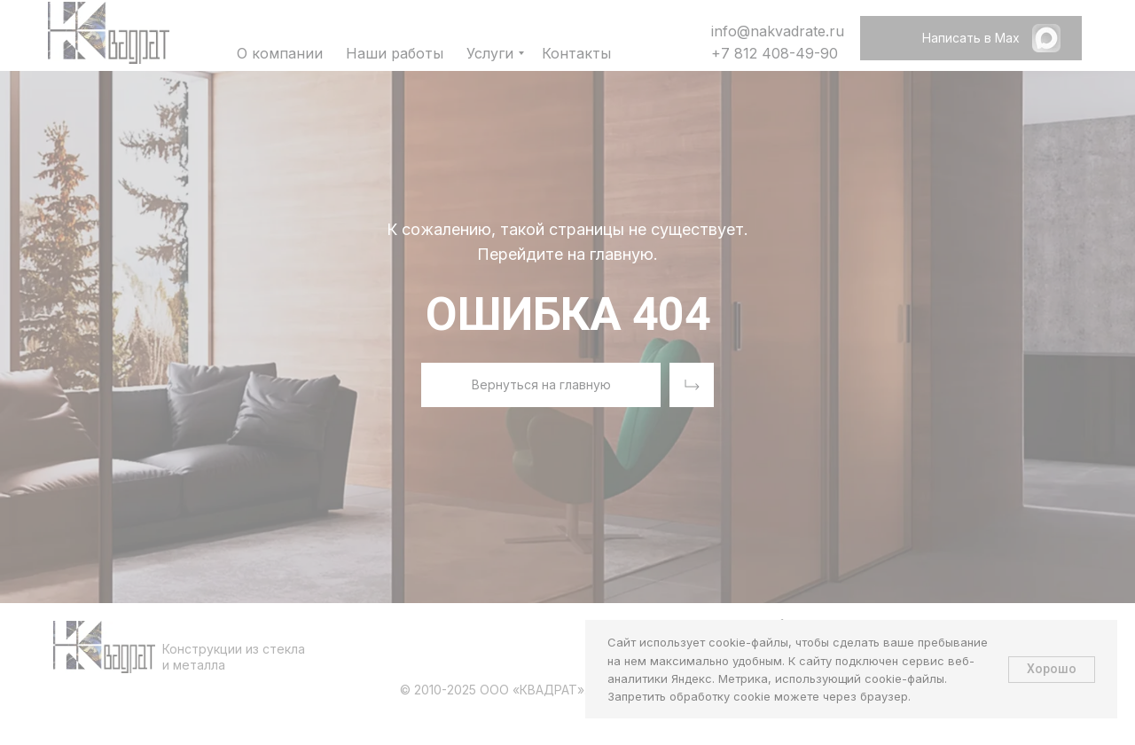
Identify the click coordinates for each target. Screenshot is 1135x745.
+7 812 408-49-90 (774, 53)
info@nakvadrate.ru (777, 31)
